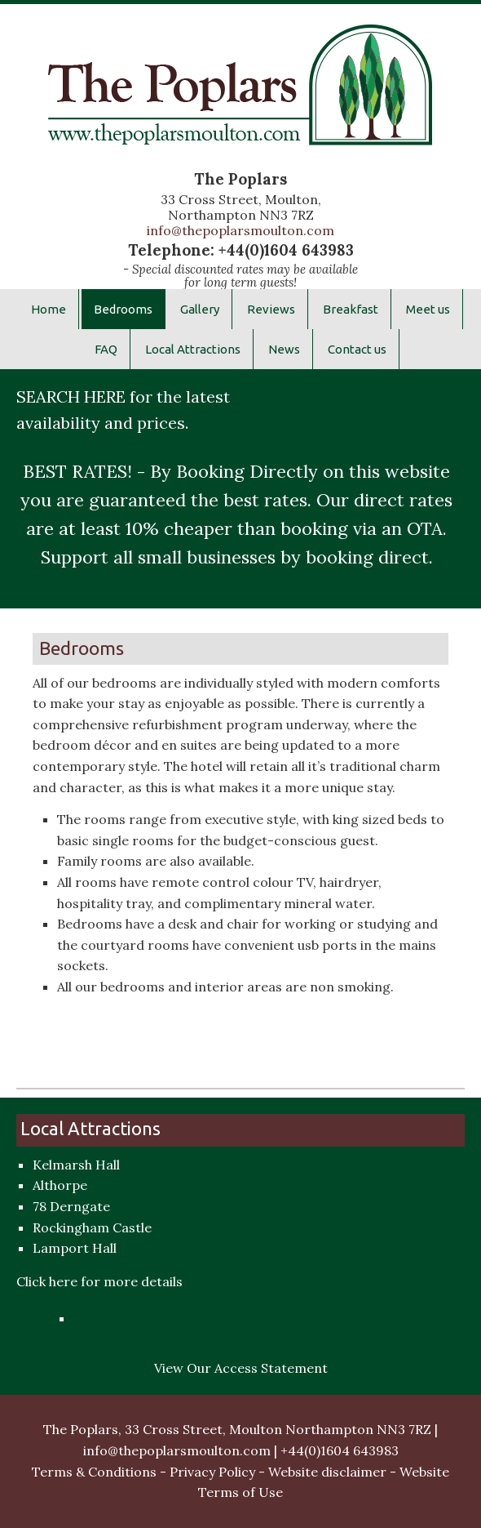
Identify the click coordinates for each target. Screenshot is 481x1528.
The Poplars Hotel (240, 96)
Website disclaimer (327, 1471)
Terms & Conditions (94, 1471)
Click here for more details (99, 1281)
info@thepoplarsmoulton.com (240, 230)
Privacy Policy (212, 1471)
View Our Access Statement (241, 1368)
